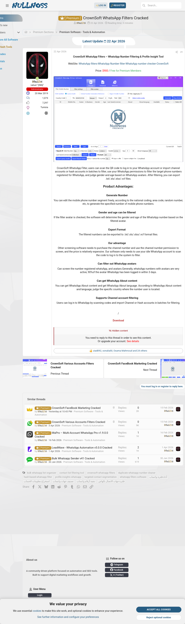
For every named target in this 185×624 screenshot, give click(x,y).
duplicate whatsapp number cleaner (155, 493)
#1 (178, 52)
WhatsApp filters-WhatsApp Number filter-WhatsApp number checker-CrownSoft (131, 63)
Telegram (135, 564)
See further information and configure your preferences (68, 617)
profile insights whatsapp (87, 497)
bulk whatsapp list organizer (60, 493)
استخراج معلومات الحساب (76, 501)
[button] (7, 5)
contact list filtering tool (90, 493)
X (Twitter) (136, 575)
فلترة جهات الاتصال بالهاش (151, 501)
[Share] (173, 52)
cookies (37, 611)
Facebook (135, 569)
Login (58, 595)
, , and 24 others (128, 342)
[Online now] (56, 78)
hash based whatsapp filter (57, 497)
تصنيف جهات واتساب (103, 501)
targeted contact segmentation (120, 497)
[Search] (154, 5)
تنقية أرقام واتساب (126, 501)
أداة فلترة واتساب (51, 501)
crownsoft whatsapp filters (120, 493)
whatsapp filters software (152, 497)
